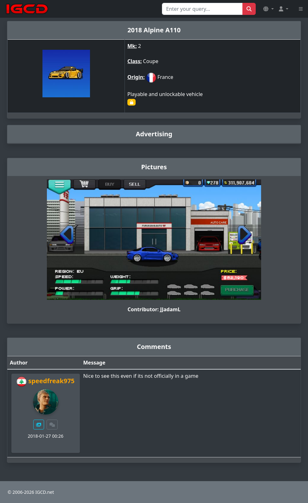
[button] (268, 9)
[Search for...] (202, 9)
